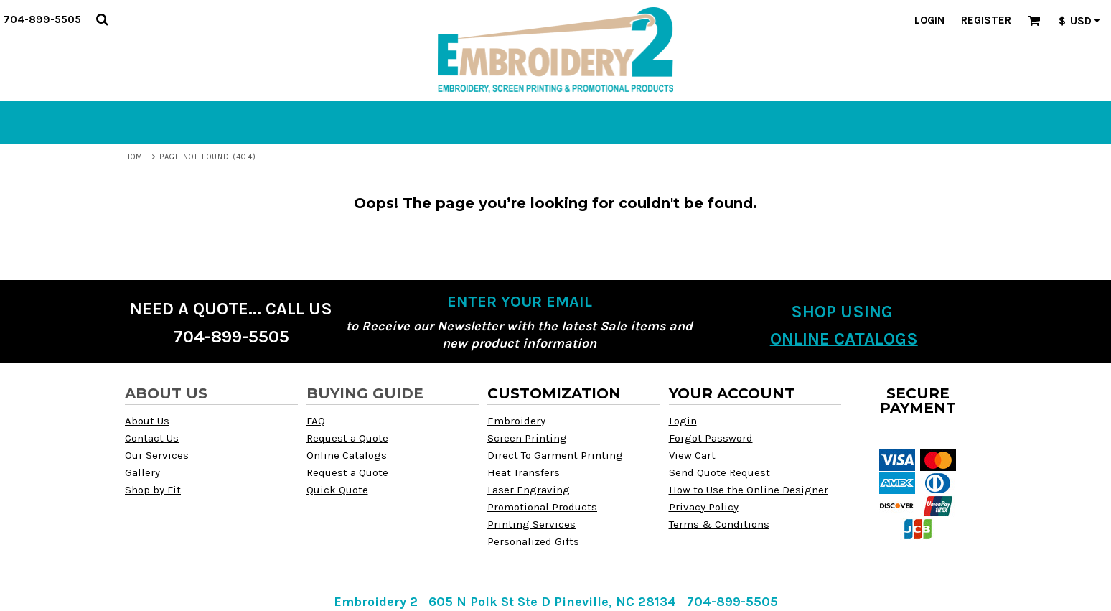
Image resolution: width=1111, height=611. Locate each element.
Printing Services (531, 524)
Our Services (157, 455)
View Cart (692, 455)
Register (986, 20)
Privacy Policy (704, 506)
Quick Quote (337, 489)
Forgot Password (711, 438)
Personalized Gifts (533, 541)
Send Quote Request (719, 472)
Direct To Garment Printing (555, 455)
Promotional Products (542, 506)
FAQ (315, 420)
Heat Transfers (523, 472)
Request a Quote (347, 438)
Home (136, 157)
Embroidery (516, 420)
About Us (147, 420)
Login (929, 20)
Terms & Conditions (719, 524)
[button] (101, 19)
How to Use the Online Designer (748, 489)
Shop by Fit (153, 489)
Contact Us (152, 438)
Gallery (142, 472)
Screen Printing (527, 438)
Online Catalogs (346, 455)
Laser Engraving (528, 489)
